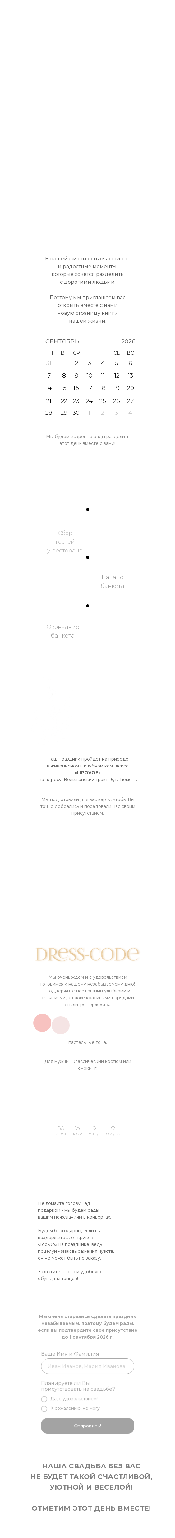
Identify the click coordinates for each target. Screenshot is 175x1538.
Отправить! (87, 1425)
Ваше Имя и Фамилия (70, 1354)
